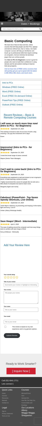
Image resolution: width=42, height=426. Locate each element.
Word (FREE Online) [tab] (21, 91)
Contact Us (5, 403)
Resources (5, 398)
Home (4, 393)
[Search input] (20, 29)
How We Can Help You (28, 400)
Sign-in (4, 411)
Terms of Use (6, 416)
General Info (25, 398)
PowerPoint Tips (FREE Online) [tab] (21, 100)
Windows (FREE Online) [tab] (21, 87)
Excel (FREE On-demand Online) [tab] (21, 96)
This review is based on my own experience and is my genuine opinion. (24, 328)
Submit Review (11, 335)
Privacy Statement (7, 413)
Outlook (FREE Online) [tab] (21, 105)
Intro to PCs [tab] (21, 83)
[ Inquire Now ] (21, 371)
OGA (21, 423)
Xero (23, 395)
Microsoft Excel (26, 393)
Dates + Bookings (30, 24)
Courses (4, 395)
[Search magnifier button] (40, 29)
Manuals (4, 400)
